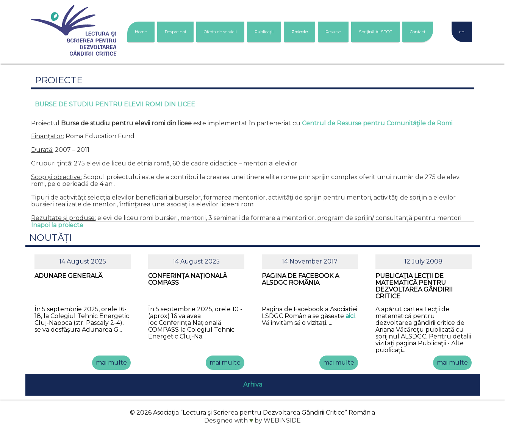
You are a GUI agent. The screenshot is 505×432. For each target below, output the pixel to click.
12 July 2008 (423, 261)
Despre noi (175, 31)
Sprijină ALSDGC (375, 31)
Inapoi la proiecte (57, 225)
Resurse (333, 31)
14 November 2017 (310, 261)
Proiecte (299, 31)
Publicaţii (264, 31)
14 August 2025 (82, 261)
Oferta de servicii (220, 31)
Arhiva (252, 384)
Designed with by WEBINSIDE (252, 420)
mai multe (111, 362)
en (461, 31)
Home (141, 31)
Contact (417, 31)
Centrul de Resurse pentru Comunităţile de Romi (377, 123)
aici (350, 316)
